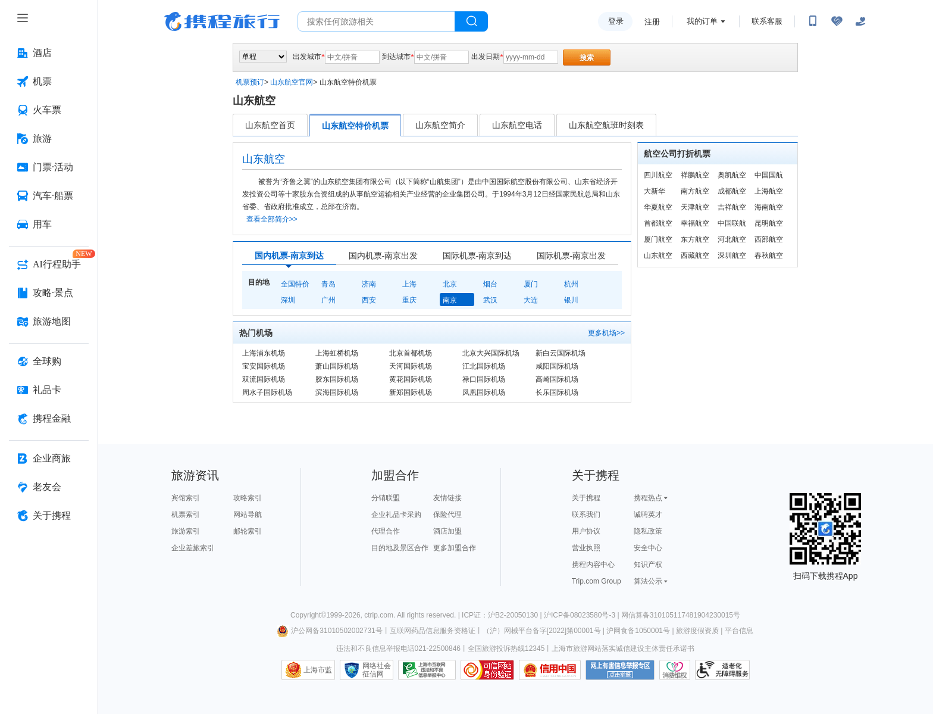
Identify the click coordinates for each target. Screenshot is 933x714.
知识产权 (648, 564)
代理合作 (385, 531)
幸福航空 (695, 223)
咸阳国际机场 (557, 366)
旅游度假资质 (697, 630)
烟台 (490, 284)
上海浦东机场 (263, 353)
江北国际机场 (483, 366)
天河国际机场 (410, 366)
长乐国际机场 (557, 392)
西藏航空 (695, 255)
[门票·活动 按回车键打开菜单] (49, 167)
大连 (531, 300)
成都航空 (732, 191)
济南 (369, 284)
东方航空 (695, 239)
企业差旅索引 (192, 548)
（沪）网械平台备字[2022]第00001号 (542, 630)
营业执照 (586, 548)
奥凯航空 (732, 175)
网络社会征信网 (376, 670)
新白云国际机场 (561, 353)
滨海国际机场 (336, 392)
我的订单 (702, 21)
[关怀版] (860, 21)
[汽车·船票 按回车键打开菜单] (49, 195)
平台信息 (739, 630)
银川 (571, 300)
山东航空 (658, 255)
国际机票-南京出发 (571, 255)
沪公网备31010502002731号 (329, 630)
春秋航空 (768, 255)
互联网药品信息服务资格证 (432, 630)
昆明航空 (768, 223)
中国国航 (768, 175)
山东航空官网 (291, 82)
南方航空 (695, 191)
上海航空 (768, 191)
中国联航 (732, 223)
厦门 (531, 284)
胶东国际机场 (336, 379)
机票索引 (185, 514)
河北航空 (732, 239)
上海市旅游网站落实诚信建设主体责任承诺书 (623, 648)
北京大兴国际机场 (490, 353)
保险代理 (447, 514)
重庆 (409, 300)
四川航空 (658, 175)
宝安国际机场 (263, 366)
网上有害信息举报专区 (620, 670)
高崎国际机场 (557, 379)
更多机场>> (606, 333)
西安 (369, 300)
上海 (409, 284)
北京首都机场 (410, 353)
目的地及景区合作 (399, 548)
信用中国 (550, 670)
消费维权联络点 (674, 670)
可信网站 (487, 670)
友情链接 (447, 498)
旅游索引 (185, 531)
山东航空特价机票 (355, 125)
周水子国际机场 (267, 392)
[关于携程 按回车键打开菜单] (49, 515)
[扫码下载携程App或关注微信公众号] (813, 21)
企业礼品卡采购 (396, 514)
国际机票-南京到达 (477, 255)
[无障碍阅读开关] (837, 21)
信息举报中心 (427, 670)
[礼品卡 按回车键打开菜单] (49, 390)
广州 (328, 300)
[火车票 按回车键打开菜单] (49, 110)
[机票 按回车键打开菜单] (49, 81)
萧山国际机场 (336, 366)
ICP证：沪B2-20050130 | (503, 615)
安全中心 (648, 548)
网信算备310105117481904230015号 (680, 615)
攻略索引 (247, 498)
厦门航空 (658, 239)
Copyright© (308, 615)
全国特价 (295, 284)
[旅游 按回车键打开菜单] (49, 138)
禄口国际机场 (483, 379)
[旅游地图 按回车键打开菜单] (49, 321)
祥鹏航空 (695, 175)
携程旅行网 (222, 21)
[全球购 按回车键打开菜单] (49, 361)
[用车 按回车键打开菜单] (49, 224)
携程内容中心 (593, 564)
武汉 (490, 300)
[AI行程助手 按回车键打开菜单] (49, 264)
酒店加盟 (447, 531)
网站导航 (247, 514)
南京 (450, 300)
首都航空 (658, 223)
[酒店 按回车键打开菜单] (49, 53)
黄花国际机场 (410, 379)
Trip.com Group (596, 581)
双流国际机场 (263, 379)
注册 (652, 22)
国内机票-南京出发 (383, 255)
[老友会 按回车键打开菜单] (49, 487)
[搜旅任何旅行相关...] (376, 21)
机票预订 (250, 82)
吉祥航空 (732, 207)
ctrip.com (378, 615)
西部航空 (768, 239)
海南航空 (768, 207)
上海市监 (317, 670)
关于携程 (586, 498)
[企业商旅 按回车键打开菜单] (49, 458)
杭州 (571, 284)
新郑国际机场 (410, 392)
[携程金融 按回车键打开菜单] (49, 418)
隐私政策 (648, 531)
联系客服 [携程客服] (767, 21)
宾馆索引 (185, 498)
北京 (450, 284)
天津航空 (695, 207)
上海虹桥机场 (336, 353)
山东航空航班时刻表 (606, 125)
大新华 (654, 191)
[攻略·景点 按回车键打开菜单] (49, 292)
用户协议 (586, 531)
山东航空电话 (517, 125)
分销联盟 (385, 498)
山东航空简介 (440, 125)
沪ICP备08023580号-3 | (582, 615)
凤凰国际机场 (483, 392)
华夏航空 (658, 207)
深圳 (288, 300)
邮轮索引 (247, 531)
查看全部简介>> (272, 219)
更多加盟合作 (454, 548)
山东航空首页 (270, 125)
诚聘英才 (648, 514)
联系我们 (586, 514)
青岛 (328, 284)
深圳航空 (732, 255)
